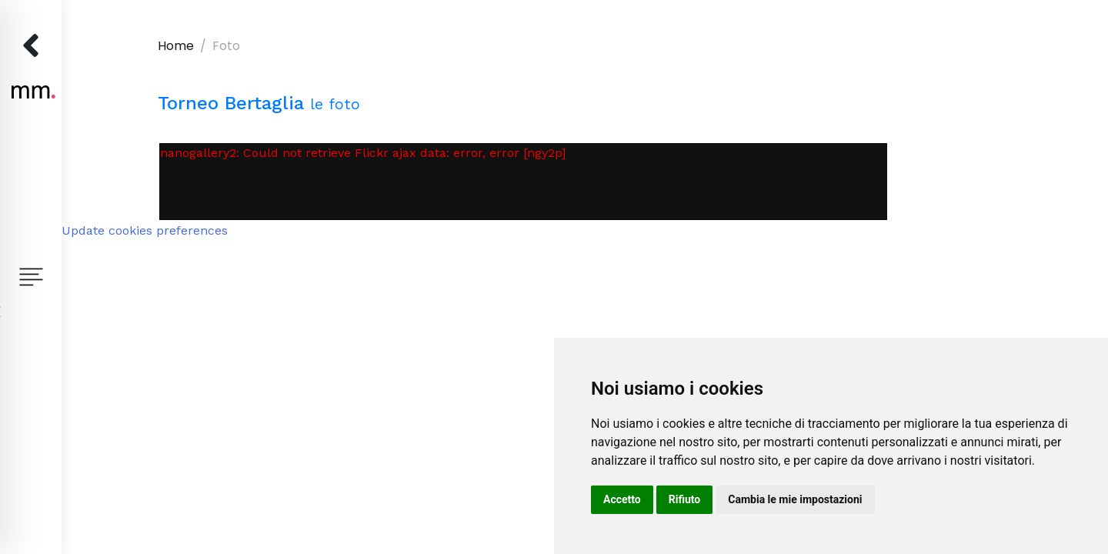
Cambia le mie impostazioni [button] (795, 499)
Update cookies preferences (145, 230)
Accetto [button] (622, 499)
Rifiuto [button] (685, 499)
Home (176, 46)
